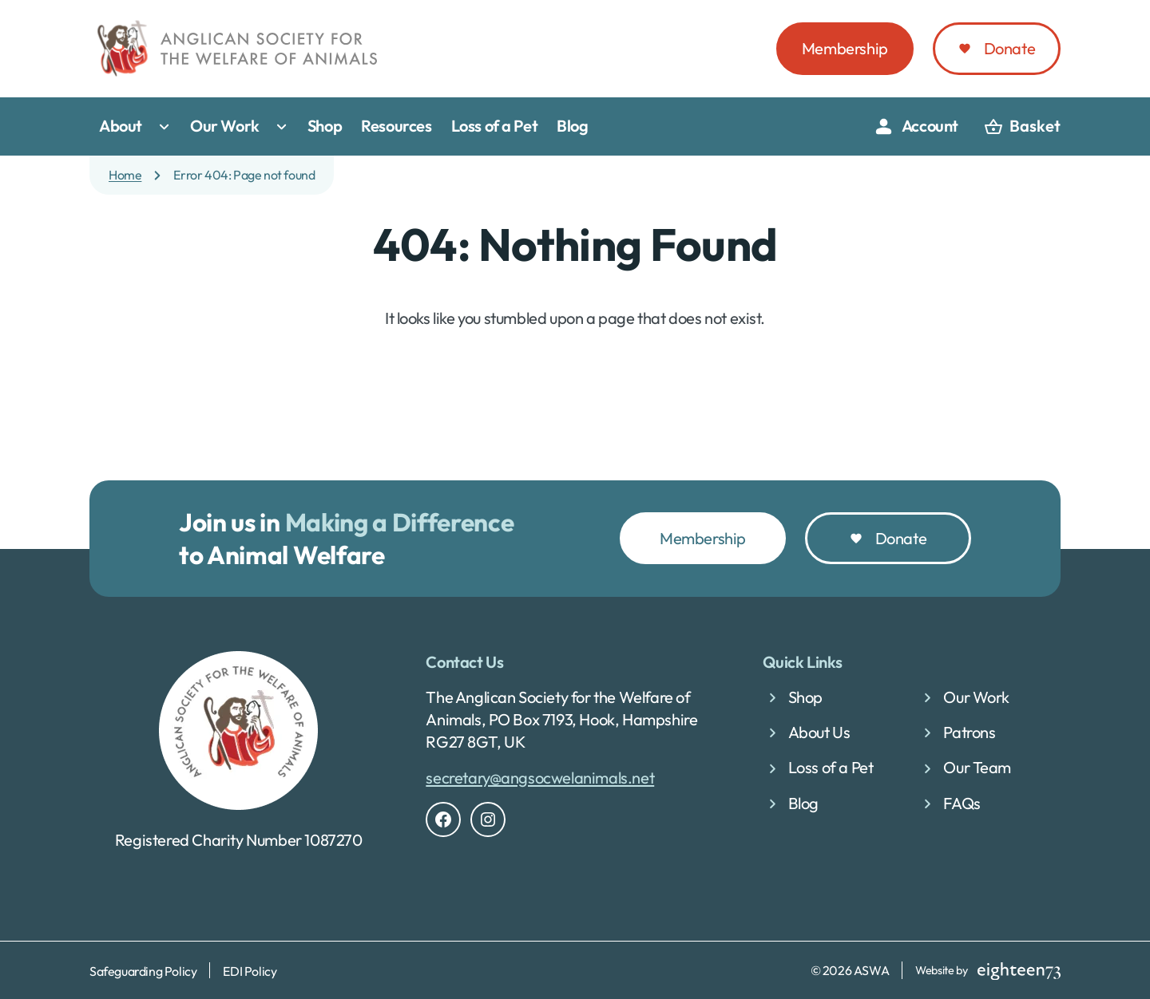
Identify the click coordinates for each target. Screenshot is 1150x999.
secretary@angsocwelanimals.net (540, 778)
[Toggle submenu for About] (167, 126)
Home (125, 175)
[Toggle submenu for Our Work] (285, 126)
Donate (1010, 48)
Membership (845, 48)
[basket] (1022, 126)
